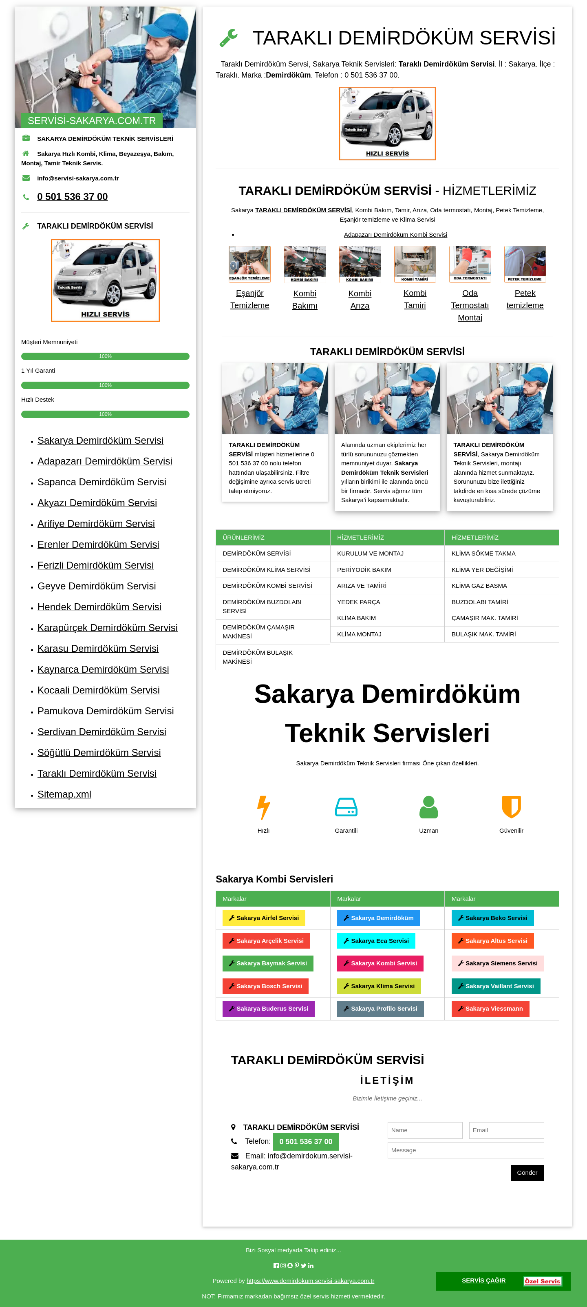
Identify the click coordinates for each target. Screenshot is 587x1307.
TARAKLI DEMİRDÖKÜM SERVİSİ (303, 210)
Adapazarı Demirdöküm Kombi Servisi (395, 234)
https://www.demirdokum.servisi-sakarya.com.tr (310, 1280)
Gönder (527, 1172)
